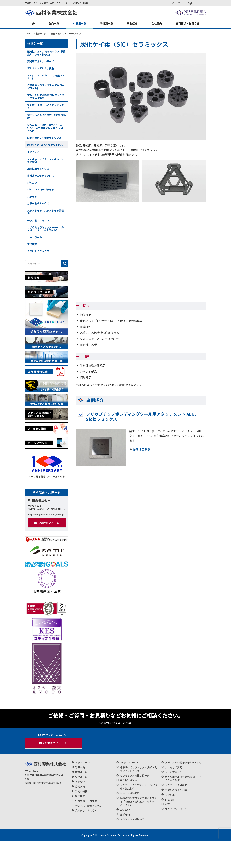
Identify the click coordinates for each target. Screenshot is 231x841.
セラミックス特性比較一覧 (134, 775)
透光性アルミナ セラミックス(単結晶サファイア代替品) (46, 53)
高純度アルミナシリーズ (40, 61)
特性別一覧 (106, 24)
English (190, 3)
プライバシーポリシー (177, 809)
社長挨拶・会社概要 (86, 801)
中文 (204, 3)
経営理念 (80, 796)
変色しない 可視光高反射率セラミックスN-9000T (45, 96)
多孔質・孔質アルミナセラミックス (45, 106)
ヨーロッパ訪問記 (129, 793)
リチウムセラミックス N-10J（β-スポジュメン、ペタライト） (45, 229)
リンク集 (170, 794)
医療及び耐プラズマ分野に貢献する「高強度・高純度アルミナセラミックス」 (138, 802)
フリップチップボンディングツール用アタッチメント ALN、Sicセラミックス (142, 416)
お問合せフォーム (46, 523)
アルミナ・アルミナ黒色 (40, 68)
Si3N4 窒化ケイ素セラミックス (44, 137)
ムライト (32, 196)
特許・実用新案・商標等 (88, 805)
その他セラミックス (38, 251)
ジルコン (32, 182)
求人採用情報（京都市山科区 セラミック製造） (183, 778)
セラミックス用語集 (176, 785)
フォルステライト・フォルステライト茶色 (45, 160)
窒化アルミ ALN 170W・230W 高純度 (46, 116)
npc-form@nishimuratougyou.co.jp (46, 514)
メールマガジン (173, 772)
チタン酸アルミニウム (39, 220)
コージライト (34, 237)
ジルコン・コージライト (40, 189)
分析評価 (125, 814)
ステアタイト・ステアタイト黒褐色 (45, 212)
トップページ (173, 3)
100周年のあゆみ (129, 762)
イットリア (33, 151)
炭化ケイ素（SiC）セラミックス (45, 144)
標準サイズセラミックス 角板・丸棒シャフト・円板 (138, 769)
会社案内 (155, 24)
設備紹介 (125, 809)
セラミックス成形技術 (132, 819)
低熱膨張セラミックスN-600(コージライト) (45, 86)
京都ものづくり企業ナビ (178, 790)
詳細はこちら (141, 449)
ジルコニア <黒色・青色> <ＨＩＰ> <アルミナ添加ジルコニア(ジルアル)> (46, 127)
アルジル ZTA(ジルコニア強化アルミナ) (46, 77)
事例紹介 (131, 24)
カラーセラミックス (38, 203)
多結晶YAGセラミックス (40, 175)
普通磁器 (32, 244)
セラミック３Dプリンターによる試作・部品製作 (139, 786)
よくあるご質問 (173, 767)
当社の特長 (81, 791)
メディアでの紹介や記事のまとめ (183, 762)
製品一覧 (53, 24)
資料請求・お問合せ (187, 24)
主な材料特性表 (128, 780)
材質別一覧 (79, 24)
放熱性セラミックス (38, 168)
